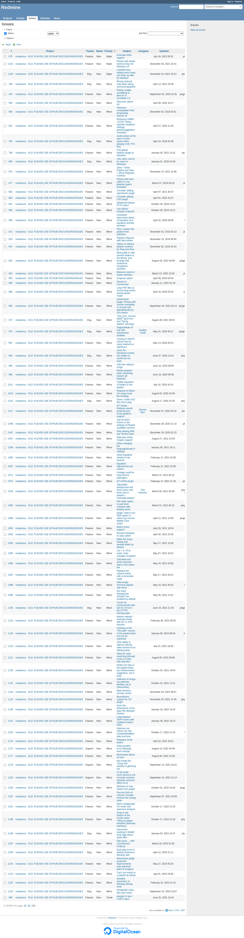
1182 (10, 777)
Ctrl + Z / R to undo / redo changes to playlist (126, 553)
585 (10, 111)
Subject (127, 51)
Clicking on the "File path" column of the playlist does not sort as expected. (126, 633)
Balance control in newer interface (126, 273)
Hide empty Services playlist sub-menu (125, 585)
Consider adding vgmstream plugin (126, 192)
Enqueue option (125, 278)
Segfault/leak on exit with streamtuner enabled (125, 331)
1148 (10, 709)
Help (19, 1)
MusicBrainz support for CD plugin (124, 699)
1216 (10, 874)
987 (10, 343)
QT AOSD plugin (125, 481)
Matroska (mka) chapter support (124, 438)
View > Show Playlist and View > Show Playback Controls (125, 171)
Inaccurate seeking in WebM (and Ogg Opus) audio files (125, 833)
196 (10, 84)
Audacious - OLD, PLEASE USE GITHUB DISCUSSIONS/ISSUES (49, 56)
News (57, 18)
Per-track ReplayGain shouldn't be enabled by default (126, 595)
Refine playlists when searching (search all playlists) (125, 374)
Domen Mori (142, 411)
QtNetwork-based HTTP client (125, 204)
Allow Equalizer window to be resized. (124, 458)
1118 (10, 633)
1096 (10, 563)
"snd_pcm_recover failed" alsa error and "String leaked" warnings (126, 320)
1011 (10, 384)
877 (10, 183)
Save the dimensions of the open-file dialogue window (126, 709)
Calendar (45, 18)
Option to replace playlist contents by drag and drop (125, 247)
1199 (10, 833)
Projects (11, 1)
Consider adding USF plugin (125, 198)
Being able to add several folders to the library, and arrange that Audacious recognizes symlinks (125, 260)
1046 (10, 423)
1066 (10, 457)
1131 (10, 683)
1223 (10, 891)
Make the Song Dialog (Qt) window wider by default (125, 543)
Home (3, 1)
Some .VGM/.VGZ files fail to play (126, 401)
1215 (10, 863)
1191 (10, 806)
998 (10, 897)
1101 (10, 64)
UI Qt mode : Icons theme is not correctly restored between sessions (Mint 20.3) (126, 777)
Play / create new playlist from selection (125, 232)
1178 (10, 764)
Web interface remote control (124, 692)
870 (10, 171)
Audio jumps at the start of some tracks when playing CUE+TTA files (126, 141)
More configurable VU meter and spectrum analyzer (126, 807)
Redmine (112, 918)
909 (10, 220)
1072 (10, 481)
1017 (10, 411)
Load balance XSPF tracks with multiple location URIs (125, 721)
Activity (20, 18)
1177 (10, 756)
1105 (10, 74)
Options (10, 38)
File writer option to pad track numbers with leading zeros (125, 505)
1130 (10, 670)
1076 (10, 491)
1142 (10, 699)
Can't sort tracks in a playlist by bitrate (126, 874)
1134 (10, 692)
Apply (8, 44)
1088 (10, 518)
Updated (164, 51)
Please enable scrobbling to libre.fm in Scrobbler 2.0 (124, 94)
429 (10, 94)
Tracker (90, 51)
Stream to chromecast (122, 283)
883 (10, 198)
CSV (177, 910)
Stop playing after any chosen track (125, 432)
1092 (10, 534)
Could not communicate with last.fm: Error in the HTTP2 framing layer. (126, 608)
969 (10, 306)
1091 (10, 528)
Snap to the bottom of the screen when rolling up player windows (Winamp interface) (126, 819)
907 (10, 204)
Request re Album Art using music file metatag (126, 393)
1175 (10, 748)
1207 (10, 843)
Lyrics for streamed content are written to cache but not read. (125, 355)
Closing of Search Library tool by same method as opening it (126, 343)
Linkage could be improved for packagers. (125, 475)
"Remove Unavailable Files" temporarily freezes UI (126, 111)
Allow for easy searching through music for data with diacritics (126, 657)
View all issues (197, 30)
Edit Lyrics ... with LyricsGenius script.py (125, 844)
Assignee (143, 51)
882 (10, 192)
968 (10, 291)
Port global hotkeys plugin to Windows (125, 153)
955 (10, 278)
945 (10, 273)
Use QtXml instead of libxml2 (125, 210)
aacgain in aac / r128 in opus (125, 897)
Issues (32, 18)
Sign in (230, 1)
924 (10, 246)
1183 (10, 787)
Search (174, 6)
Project (50, 51)
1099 (10, 595)
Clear (18, 44)
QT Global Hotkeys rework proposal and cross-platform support (124, 411)
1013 (10, 393)
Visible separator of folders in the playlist (125, 385)
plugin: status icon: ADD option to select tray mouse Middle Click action (126, 518)
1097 (10, 575)
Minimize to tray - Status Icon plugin (126, 787)
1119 (10, 646)
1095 (10, 553)
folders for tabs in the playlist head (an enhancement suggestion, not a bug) (125, 670)
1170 (10, 741)
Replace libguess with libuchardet (125, 239)
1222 (10, 882)
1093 (10, 543)
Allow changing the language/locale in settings (126, 447)
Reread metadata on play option (125, 534)
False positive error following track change (124, 749)
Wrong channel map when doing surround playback (126, 84)
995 (10, 365)
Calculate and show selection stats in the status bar (125, 563)
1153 (10, 732)
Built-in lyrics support (123, 528)
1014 (10, 401)
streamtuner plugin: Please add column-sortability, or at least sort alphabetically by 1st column (126, 306)
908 (10, 210)
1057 (10, 438)
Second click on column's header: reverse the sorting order (126, 796)
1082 (10, 505)
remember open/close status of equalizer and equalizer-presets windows (125, 220)
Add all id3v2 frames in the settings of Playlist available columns (126, 423)
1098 (10, 585)
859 (10, 161)
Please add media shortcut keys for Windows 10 (126, 64)
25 (25, 905)
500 (10, 103)
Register (238, 1)
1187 (10, 796)
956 (10, 283)
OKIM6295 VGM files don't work (125, 891)
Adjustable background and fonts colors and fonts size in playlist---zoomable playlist (125, 491)
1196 (10, 819)
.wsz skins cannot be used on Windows (126, 162)
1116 (10, 620)
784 (10, 141)
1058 (10, 447)
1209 (10, 852)
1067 (10, 466)
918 (10, 239)
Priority (108, 51)
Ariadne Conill (143, 331)
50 (29, 905)
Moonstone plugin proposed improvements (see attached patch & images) (126, 863)
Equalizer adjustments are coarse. (125, 466)
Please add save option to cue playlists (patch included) (125, 183)
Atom (170, 910)
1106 (10, 608)
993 (10, 355)
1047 (10, 432)
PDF (183, 910)
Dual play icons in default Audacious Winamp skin (126, 852)
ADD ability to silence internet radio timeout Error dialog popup (126, 646)
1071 (10, 475)
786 (10, 152)
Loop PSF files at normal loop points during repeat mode (126, 291)
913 (10, 231)
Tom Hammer (142, 491)
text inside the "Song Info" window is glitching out (126, 764)
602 (10, 126)
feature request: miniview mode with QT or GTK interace (125, 620)
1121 (10, 657)
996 (10, 374)
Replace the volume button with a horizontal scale (125, 575)
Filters (9, 29)
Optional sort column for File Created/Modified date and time (125, 732)
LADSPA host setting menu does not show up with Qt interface (126, 74)
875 (10, 56)
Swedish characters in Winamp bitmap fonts (124, 882)
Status (10, 33)
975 (10, 331)
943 (10, 260)
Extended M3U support (124, 56)
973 (10, 320)
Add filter (143, 33)
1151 (10, 721)
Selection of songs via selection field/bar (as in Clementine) (126, 683)
